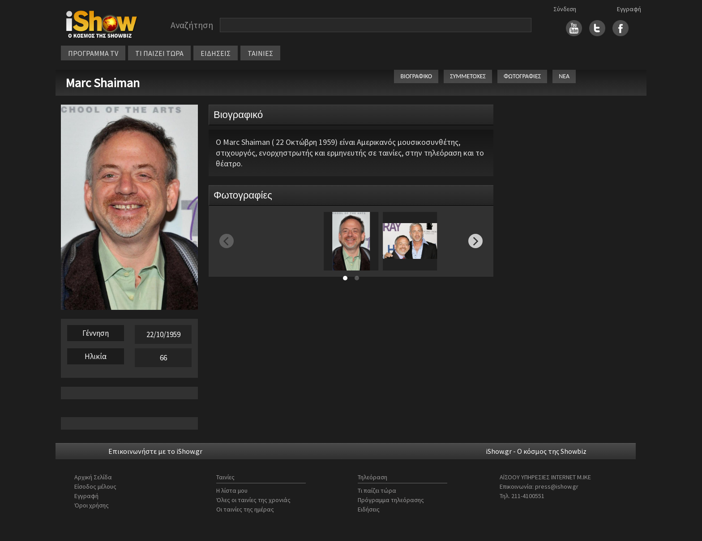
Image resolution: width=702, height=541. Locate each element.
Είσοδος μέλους (95, 486)
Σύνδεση (564, 9)
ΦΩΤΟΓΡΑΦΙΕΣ (522, 76)
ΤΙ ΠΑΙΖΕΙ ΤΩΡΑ (159, 53)
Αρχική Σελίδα (93, 477)
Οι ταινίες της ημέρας (245, 509)
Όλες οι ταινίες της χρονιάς (253, 500)
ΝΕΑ (564, 76)
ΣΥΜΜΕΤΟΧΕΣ (468, 76)
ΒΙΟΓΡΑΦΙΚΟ (416, 76)
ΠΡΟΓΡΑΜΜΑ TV (93, 53)
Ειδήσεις (369, 509)
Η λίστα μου (232, 490)
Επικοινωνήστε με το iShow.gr (155, 451)
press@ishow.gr (556, 486)
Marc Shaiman (102, 83)
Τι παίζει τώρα (377, 490)
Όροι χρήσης (91, 505)
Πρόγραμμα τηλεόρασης (391, 500)
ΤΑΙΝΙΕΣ (260, 53)
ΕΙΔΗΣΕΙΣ (216, 53)
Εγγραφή (629, 9)
